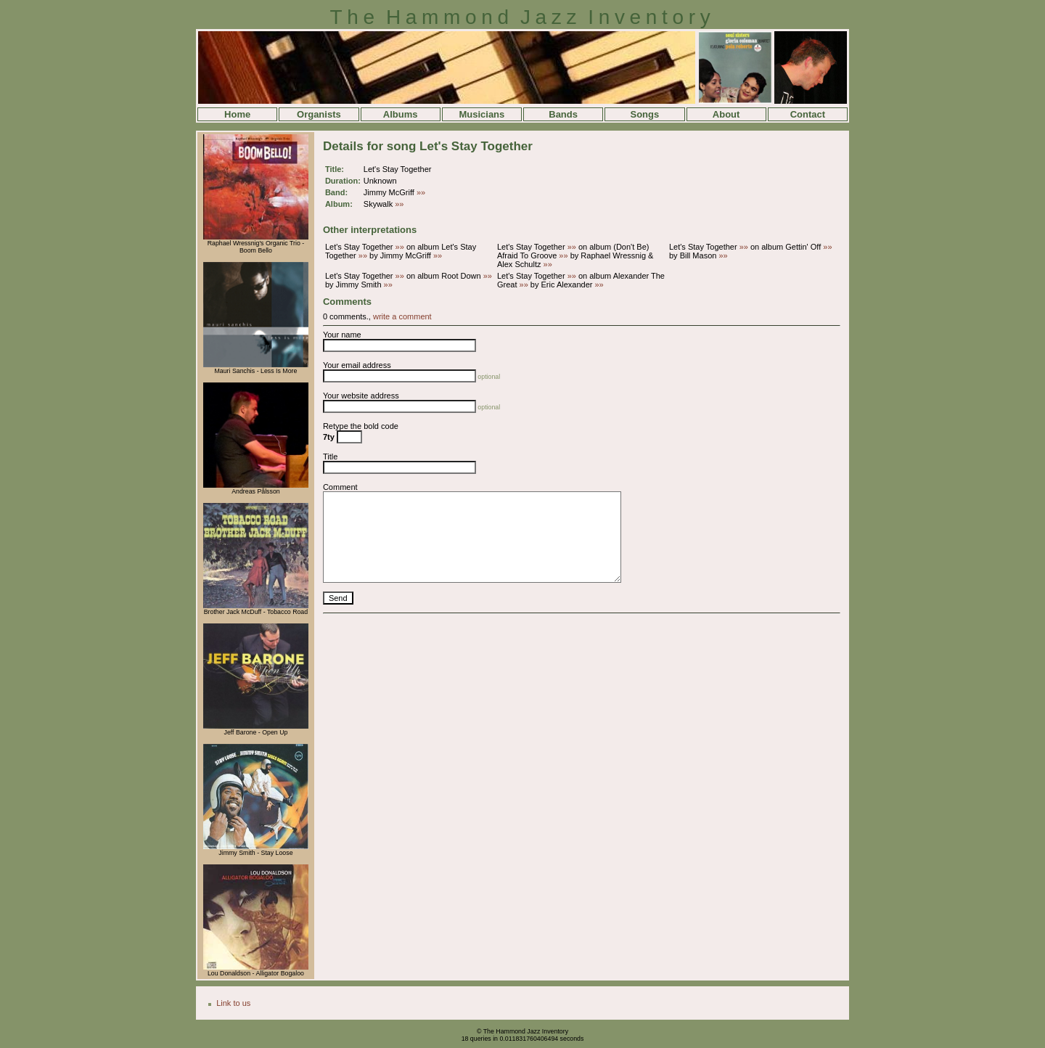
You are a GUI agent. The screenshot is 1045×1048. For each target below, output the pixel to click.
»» (421, 192)
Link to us (233, 1003)
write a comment (402, 316)
